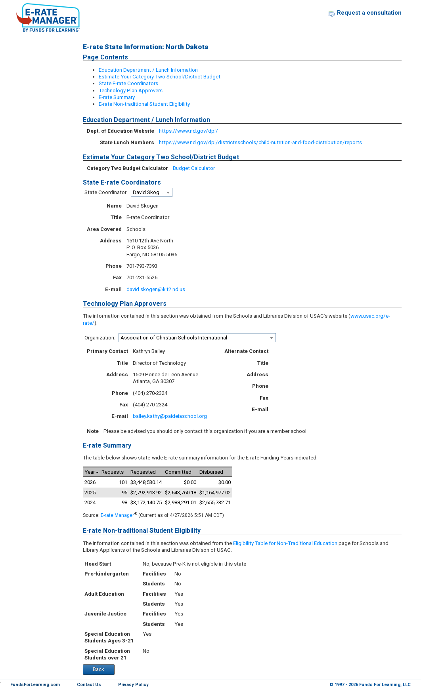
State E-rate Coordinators (128, 83)
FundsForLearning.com (35, 684)
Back (98, 669)
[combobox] (151, 192)
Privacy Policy (133, 684)
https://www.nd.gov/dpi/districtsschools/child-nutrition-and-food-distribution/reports (260, 142)
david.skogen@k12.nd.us (155, 289)
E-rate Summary (117, 97)
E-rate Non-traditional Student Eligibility (144, 104)
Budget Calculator (194, 168)
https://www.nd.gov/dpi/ (188, 131)
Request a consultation (369, 12)
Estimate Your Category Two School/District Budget (159, 77)
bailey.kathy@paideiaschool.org (170, 416)
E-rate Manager (117, 515)
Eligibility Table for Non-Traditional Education (285, 543)
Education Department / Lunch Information (148, 70)
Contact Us (89, 684)
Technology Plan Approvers (131, 90)
